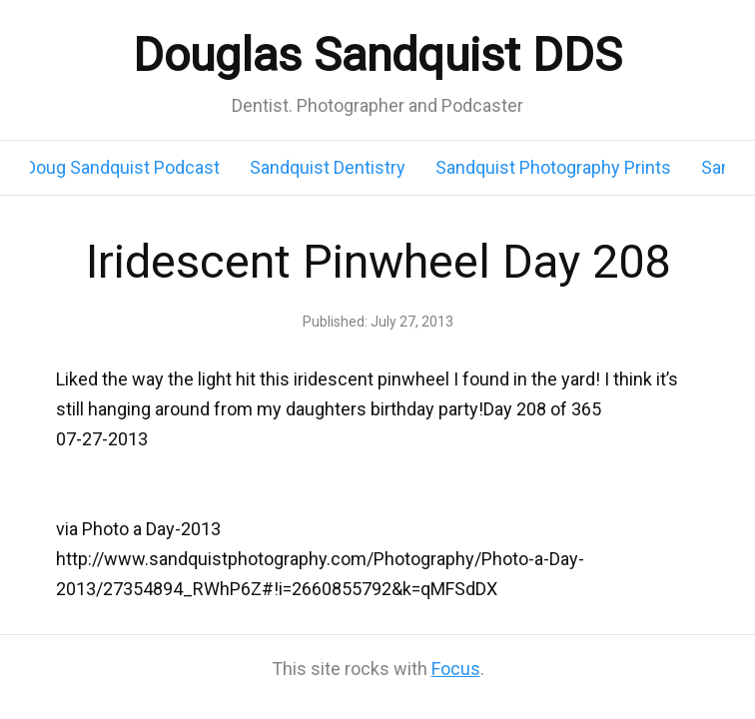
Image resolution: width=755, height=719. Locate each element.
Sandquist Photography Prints (553, 167)
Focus (455, 668)
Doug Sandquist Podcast (122, 167)
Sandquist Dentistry (327, 167)
